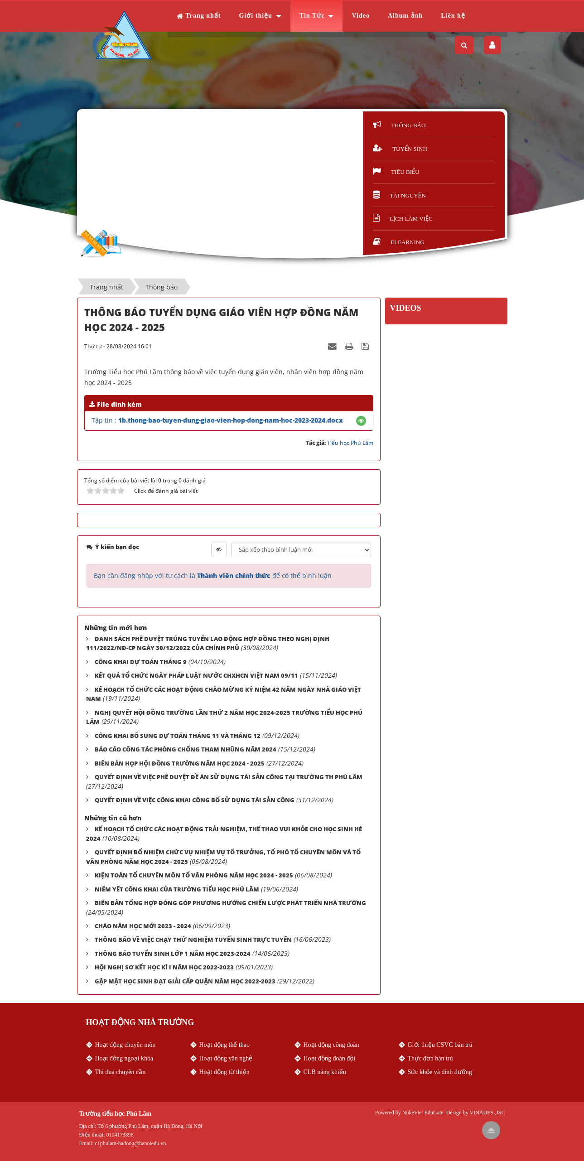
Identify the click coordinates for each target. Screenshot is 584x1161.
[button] (361, 420)
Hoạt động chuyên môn (125, 1044)
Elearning (398, 242)
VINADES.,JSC (487, 1112)
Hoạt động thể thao (224, 1044)
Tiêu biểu (396, 172)
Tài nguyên (399, 195)
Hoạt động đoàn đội (330, 1058)
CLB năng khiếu (325, 1072)
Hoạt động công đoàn (331, 1044)
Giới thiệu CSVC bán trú (440, 1044)
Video (360, 15)
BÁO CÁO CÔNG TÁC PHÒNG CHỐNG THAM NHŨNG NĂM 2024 (185, 749)
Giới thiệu (255, 15)
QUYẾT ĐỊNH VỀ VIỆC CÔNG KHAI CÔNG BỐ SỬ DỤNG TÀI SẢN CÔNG (194, 800)
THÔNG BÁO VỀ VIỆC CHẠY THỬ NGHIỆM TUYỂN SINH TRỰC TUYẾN (193, 939)
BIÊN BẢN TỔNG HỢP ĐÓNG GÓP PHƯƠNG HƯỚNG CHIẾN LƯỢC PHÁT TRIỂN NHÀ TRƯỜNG (230, 903)
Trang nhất (199, 15)
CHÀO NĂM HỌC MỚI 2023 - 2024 (143, 926)
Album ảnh (405, 15)
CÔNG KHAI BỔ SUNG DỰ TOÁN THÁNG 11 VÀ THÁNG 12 (178, 736)
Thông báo (399, 125)
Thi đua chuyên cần (120, 1072)
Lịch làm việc (403, 218)
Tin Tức (312, 15)
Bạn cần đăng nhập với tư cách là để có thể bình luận (213, 575)
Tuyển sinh (400, 148)
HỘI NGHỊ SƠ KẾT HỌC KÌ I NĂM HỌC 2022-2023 (164, 967)
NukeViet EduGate (423, 1112)
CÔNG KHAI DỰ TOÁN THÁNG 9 (141, 662)
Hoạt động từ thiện (224, 1072)
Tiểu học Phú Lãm (350, 443)
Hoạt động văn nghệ (226, 1058)
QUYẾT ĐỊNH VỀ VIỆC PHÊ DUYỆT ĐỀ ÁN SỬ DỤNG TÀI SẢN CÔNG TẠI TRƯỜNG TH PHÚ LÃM (228, 777)
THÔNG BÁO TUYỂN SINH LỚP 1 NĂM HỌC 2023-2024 (173, 953)
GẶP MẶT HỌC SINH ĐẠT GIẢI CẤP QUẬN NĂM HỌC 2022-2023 (185, 981)
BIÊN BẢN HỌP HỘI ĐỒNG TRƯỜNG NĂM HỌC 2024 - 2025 (180, 763)
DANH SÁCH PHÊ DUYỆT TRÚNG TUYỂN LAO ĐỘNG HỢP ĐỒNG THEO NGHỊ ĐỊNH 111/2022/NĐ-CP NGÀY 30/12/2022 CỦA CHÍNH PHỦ (207, 643)
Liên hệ (453, 15)
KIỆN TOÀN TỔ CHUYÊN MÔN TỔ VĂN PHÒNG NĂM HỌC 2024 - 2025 (194, 875)
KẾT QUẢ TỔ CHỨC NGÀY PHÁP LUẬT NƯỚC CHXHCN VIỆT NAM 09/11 (196, 675)
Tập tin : (217, 420)
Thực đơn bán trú (430, 1058)
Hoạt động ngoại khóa (124, 1058)
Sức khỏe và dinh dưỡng (440, 1072)
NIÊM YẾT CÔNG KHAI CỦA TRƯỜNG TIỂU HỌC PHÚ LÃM (177, 889)
